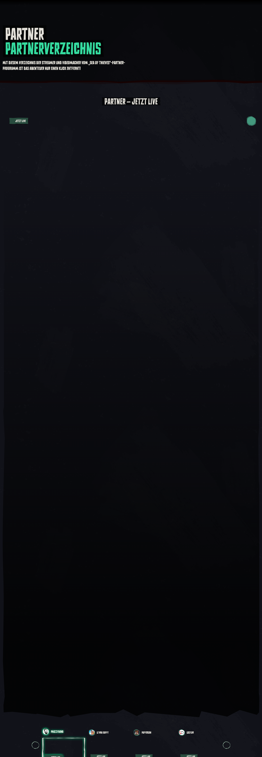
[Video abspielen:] (131, 407)
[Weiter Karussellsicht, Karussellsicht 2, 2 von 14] (226, 745)
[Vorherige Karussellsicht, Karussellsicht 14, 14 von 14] (35, 745)
